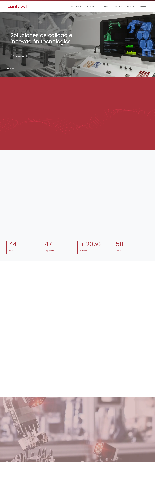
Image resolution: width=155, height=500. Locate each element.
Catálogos (104, 6)
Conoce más (18, 56)
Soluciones (90, 6)
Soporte (117, 6)
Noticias (130, 6)
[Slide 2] (13, 68)
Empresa (75, 6)
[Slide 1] (10, 68)
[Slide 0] (8, 68)
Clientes (142, 6)
